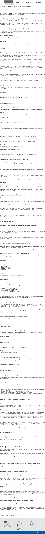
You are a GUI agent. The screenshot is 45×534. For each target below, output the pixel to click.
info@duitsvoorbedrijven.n (8, 525)
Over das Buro (19, 524)
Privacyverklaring (32, 523)
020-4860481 (6, 524)
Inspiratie (35, 2)
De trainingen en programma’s (21, 523)
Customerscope (13, 532)
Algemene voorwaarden (33, 522)
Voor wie (31, 2)
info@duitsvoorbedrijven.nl (33, 90)
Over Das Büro (22, 2)
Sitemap (31, 525)
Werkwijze (27, 2)
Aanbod (17, 2)
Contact (40, 2)
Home (17, 522)
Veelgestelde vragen (19, 528)
